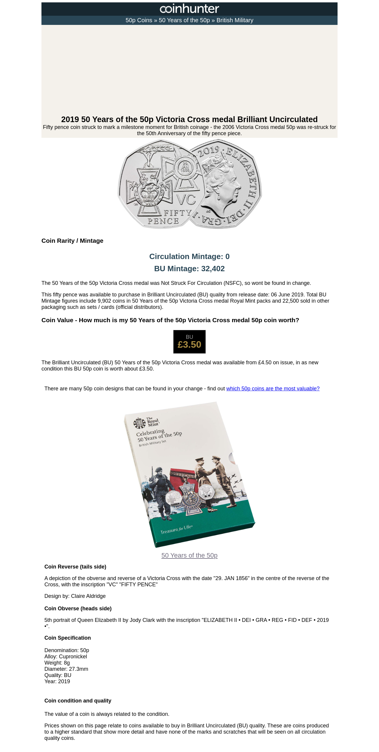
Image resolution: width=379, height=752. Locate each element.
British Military (234, 20)
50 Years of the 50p (184, 20)
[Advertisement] (189, 70)
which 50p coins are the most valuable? (272, 389)
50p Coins (139, 20)
